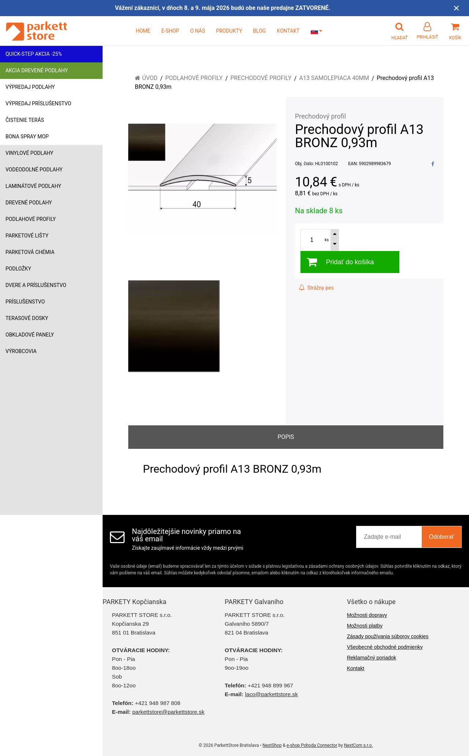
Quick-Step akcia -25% (33, 54)
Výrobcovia (21, 351)
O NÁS (197, 31)
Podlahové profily (30, 219)
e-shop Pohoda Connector (312, 745)
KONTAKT (288, 31)
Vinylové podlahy (29, 153)
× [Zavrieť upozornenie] (456, 8)
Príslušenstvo (25, 302)
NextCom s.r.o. (358, 745)
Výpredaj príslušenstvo (38, 103)
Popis (285, 436)
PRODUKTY (229, 31)
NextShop (272, 745)
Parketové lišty (26, 236)
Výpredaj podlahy (30, 87)
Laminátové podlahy (33, 186)
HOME (143, 31)
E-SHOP (170, 31)
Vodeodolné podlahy (34, 169)
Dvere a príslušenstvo (35, 285)
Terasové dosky (26, 318)
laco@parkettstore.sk (271, 694)
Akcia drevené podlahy (36, 70)
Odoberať (441, 537)
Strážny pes (316, 288)
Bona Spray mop (27, 136)
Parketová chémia (30, 252)
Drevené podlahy (28, 203)
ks (327, 239)
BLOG (259, 31)
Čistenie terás (24, 120)
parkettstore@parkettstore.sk (168, 712)
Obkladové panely (29, 335)
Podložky (18, 269)
